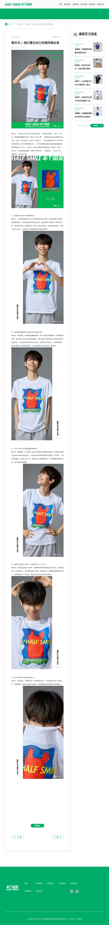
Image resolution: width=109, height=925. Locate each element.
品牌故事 (39, 883)
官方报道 (18, 24)
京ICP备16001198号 (34, 919)
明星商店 (50, 883)
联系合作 (39, 891)
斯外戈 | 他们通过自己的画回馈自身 (39, 24)
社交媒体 (73, 883)
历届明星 (27, 891)
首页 (10, 24)
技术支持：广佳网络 (75, 919)
